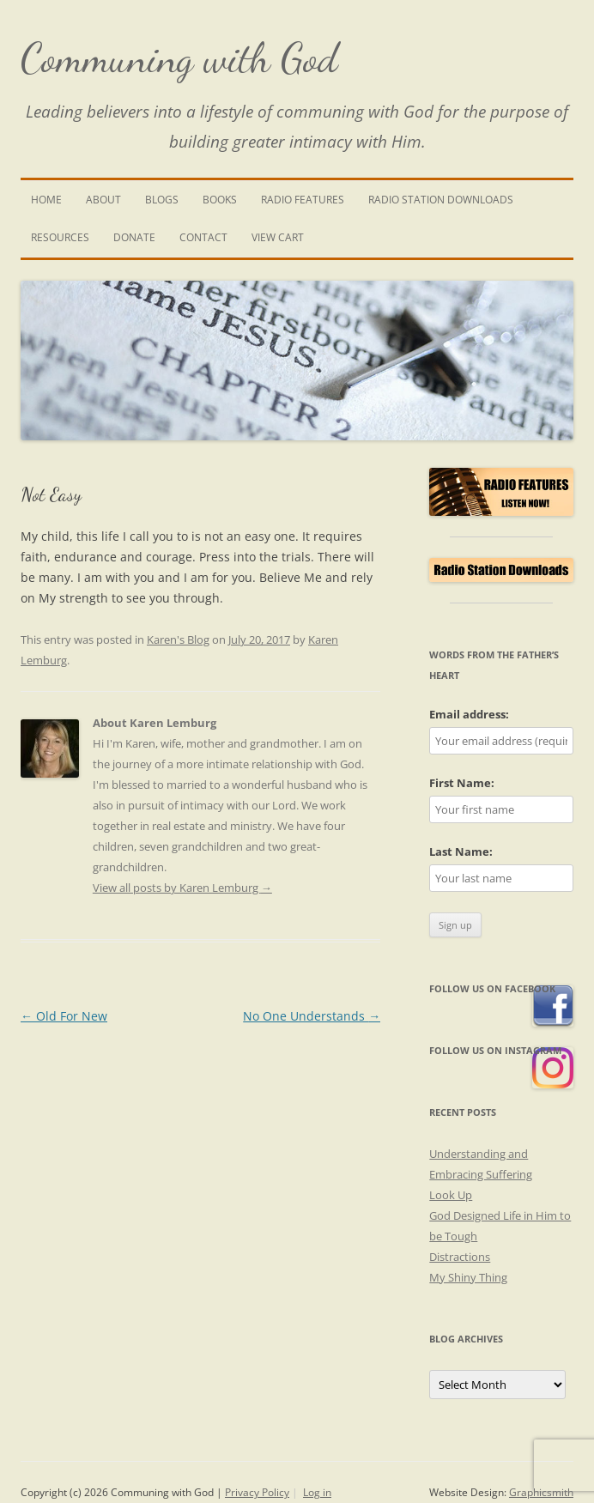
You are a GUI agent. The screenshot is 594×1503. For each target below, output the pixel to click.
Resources (60, 237)
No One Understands (311, 1016)
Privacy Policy (257, 1492)
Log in (317, 1492)
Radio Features (302, 199)
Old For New (64, 1016)
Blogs (162, 199)
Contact (203, 237)
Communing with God (179, 57)
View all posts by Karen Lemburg (182, 887)
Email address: (469, 714)
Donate (134, 237)
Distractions (459, 1256)
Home (46, 199)
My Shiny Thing (468, 1277)
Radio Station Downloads (440, 199)
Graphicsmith (541, 1492)
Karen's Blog (178, 639)
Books (220, 199)
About (103, 199)
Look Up (450, 1195)
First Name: (461, 783)
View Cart (278, 237)
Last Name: (461, 851)
